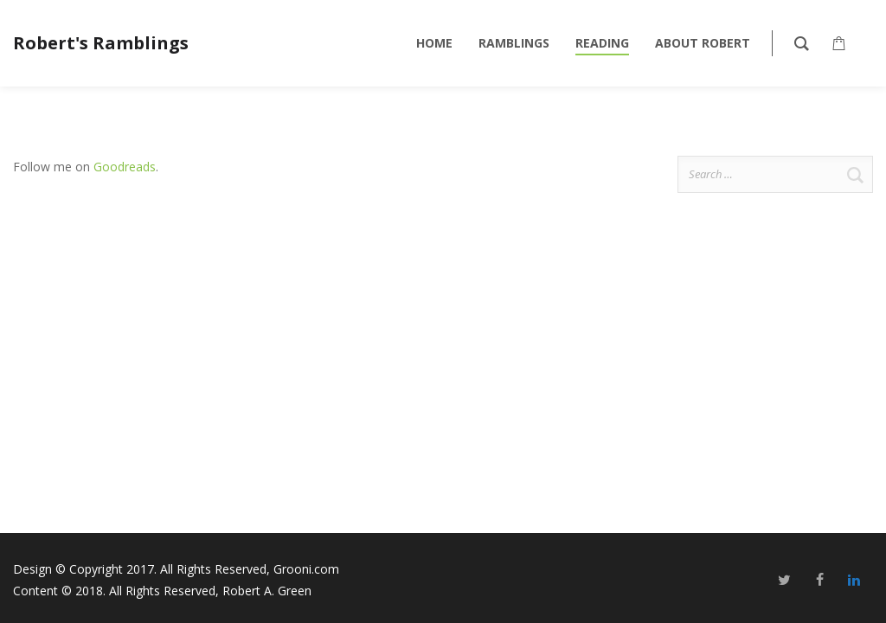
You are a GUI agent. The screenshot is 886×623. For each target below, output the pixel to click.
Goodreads (124, 166)
